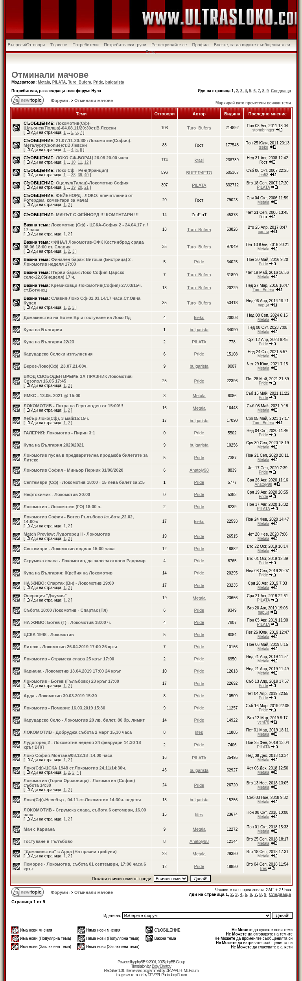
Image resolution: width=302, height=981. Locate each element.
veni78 (263, 722)
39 (80, 175)
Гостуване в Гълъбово (48, 841)
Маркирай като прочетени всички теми (253, 103)
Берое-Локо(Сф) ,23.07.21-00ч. (56, 366)
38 (73, 175)
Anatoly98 (199, 470)
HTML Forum (189, 970)
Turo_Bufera (79, 82)
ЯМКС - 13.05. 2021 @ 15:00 (52, 395)
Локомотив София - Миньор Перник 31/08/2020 (73, 470)
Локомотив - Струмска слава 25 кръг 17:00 (69, 658)
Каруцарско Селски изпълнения (58, 354)
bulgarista (114, 82)
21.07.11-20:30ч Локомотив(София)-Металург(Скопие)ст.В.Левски (78, 143)
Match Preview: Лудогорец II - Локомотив (67, 534)
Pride (98, 82)
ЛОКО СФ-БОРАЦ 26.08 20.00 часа (92, 157)
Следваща (281, 91)
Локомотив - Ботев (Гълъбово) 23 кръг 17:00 (71, 681)
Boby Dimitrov (161, 966)
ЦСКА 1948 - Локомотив (49, 634)
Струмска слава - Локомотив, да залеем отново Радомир (84, 560)
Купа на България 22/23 (49, 341)
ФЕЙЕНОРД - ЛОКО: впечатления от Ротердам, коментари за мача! (78, 197)
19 (73, 187)
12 (86, 162)
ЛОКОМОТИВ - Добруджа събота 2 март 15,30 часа (78, 732)
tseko (263, 147)
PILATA (59, 82)
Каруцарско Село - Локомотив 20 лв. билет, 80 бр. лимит (84, 720)
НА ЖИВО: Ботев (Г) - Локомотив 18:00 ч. (67, 622)
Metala (44, 82)
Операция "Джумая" (45, 595)
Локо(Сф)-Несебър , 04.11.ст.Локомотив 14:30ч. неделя (82, 799)
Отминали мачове (49, 75)
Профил (200, 44)
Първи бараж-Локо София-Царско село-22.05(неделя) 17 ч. (74, 274)
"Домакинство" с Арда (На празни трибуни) (70, 851)
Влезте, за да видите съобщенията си (252, 44)
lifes (199, 732)
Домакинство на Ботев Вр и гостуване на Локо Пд (77, 317)
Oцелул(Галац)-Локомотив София (92, 183)
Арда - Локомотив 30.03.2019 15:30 (60, 695)
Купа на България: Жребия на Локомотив (68, 573)
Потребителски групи (125, 44)
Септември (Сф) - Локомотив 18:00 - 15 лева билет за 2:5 (84, 482)
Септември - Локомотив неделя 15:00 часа (69, 548)
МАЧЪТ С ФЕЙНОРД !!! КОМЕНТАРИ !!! (97, 214)
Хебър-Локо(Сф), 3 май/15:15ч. (56, 418)
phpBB (140, 962)
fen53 (263, 175)
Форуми (59, 100)
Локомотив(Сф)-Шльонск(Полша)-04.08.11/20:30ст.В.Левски (70, 125)
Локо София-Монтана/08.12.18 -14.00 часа (68, 755)
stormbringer (263, 130)
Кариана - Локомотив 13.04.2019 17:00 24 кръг (72, 671)
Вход (151, 51)
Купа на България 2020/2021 (54, 445)
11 (80, 162)
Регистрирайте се (169, 44)
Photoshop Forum (174, 975)
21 (86, 187)
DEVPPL (172, 970)
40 (86, 175)
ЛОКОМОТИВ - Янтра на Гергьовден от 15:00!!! (73, 405)
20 (80, 187)
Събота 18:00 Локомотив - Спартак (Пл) (66, 610)
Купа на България (43, 329)
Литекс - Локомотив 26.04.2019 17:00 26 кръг (71, 646)
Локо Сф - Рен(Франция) (82, 170)
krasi (199, 160)
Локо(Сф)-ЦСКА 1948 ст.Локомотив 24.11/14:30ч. (75, 768)
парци (263, 232)
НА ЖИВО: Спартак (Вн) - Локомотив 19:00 (69, 583)
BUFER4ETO (199, 172)
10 (73, 162)
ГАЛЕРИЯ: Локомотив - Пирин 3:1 (59, 432)
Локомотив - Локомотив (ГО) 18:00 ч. (62, 506)
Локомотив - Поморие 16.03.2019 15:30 (64, 708)
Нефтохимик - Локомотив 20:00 (57, 494)
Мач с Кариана (39, 829)
